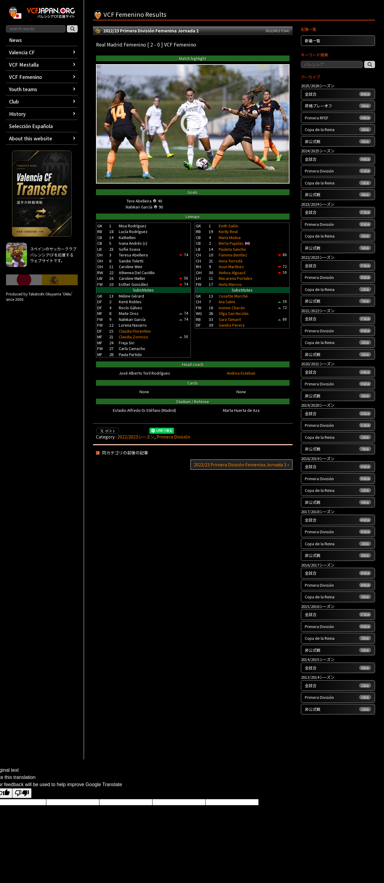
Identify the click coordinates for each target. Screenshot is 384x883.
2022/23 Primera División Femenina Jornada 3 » (241, 465)
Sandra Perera (231, 325)
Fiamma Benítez (233, 255)
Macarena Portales (235, 278)
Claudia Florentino (135, 331)
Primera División (173, 437)
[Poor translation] (22, 793)
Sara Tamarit (230, 319)
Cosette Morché (233, 296)
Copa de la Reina (338, 129)
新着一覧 (312, 40)
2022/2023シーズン (135, 437)
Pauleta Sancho (232, 249)
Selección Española (31, 126)
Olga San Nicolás (234, 313)
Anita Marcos (230, 284)
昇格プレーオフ (338, 106)
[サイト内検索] (72, 28)
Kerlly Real (228, 231)
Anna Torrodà (230, 261)
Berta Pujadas (231, 243)
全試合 (338, 94)
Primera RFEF (338, 118)
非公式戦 (338, 141)
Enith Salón (228, 226)
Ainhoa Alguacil (232, 272)
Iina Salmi (227, 301)
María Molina (230, 237)
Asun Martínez (231, 266)
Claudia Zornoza (133, 337)
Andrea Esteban (241, 373)
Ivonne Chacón (232, 307)
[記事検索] (369, 64)
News (15, 39)
